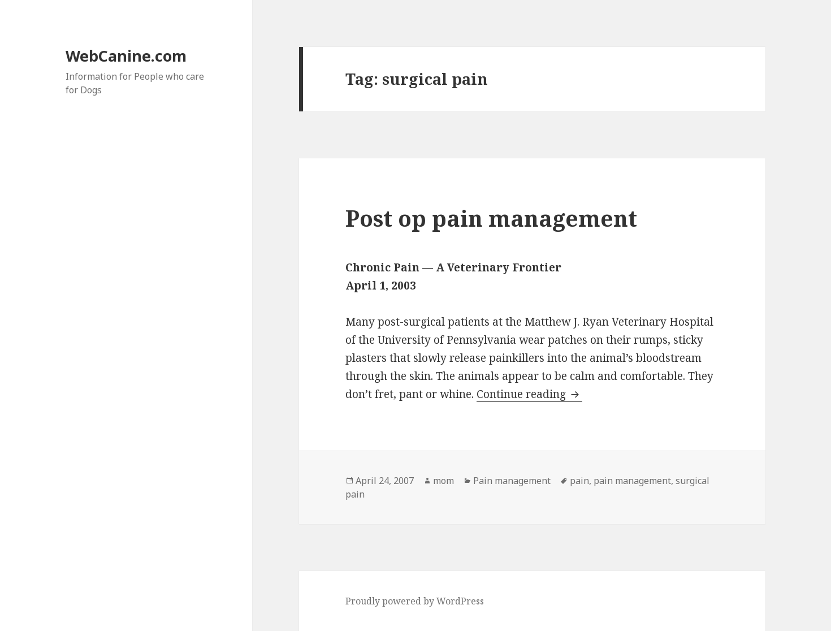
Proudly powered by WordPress (414, 601)
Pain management (512, 480)
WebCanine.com (126, 55)
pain (579, 480)
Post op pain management (491, 218)
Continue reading (529, 394)
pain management (632, 480)
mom (443, 480)
